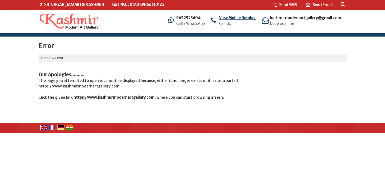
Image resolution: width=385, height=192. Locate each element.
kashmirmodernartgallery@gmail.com (305, 17)
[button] (237, 17)
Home (46, 58)
